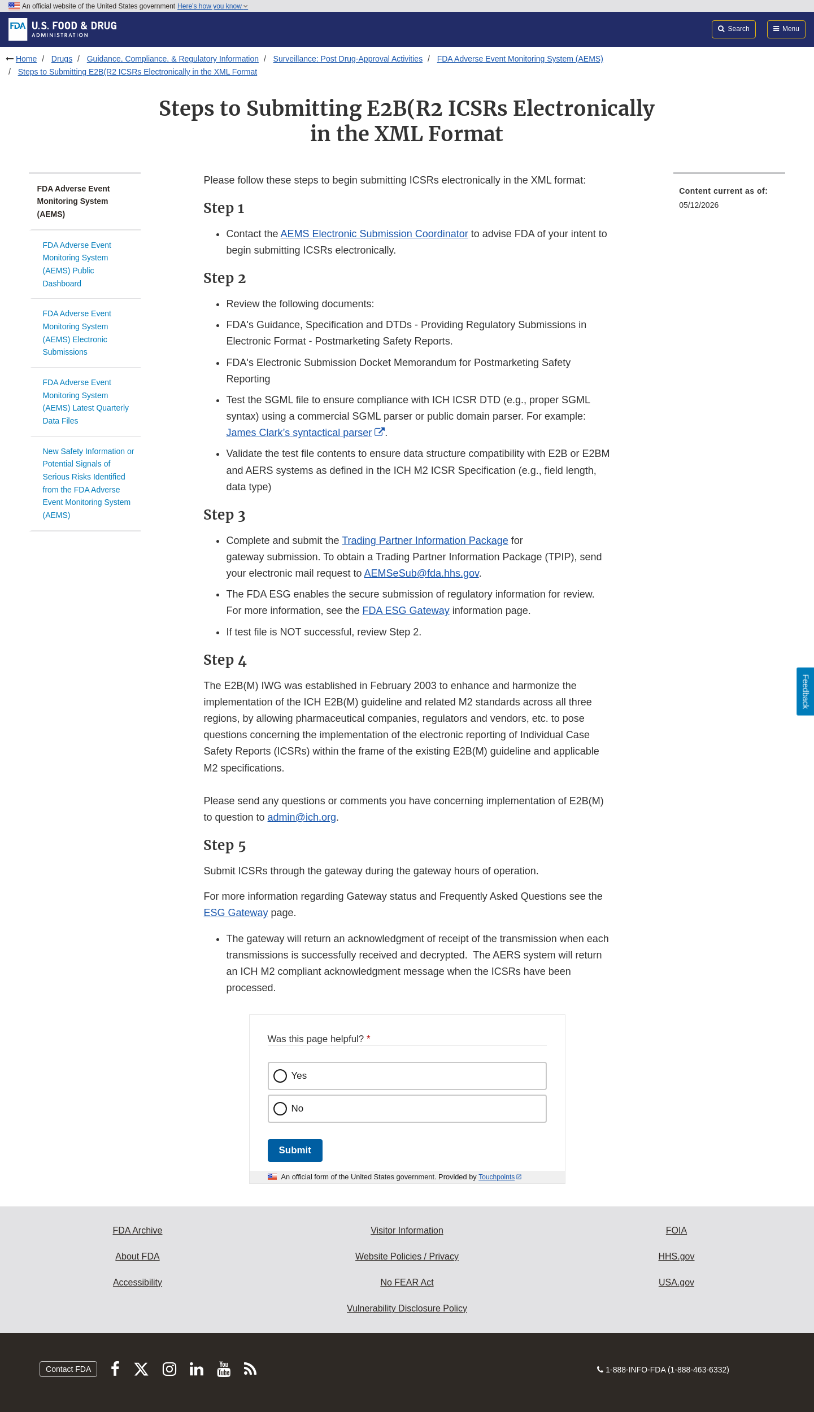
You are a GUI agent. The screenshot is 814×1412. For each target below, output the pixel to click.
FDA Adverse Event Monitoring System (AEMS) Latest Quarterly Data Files (86, 401)
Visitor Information (407, 1230)
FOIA (676, 1230)
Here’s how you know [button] (212, 6)
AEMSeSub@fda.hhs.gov (421, 573)
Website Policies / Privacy (407, 1256)
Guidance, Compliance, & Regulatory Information (173, 58)
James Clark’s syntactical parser (298, 432)
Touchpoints (496, 1177)
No (297, 1108)
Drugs (61, 58)
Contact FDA (68, 1369)
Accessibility (137, 1282)
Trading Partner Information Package (425, 540)
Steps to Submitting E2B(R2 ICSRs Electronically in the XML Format (138, 71)
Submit (295, 1150)
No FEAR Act (406, 1282)
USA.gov (676, 1282)
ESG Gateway (235, 912)
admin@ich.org (302, 817)
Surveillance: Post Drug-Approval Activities (348, 58)
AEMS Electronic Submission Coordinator (374, 233)
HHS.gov (676, 1256)
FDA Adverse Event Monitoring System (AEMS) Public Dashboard (77, 264)
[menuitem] (729, 201)
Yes (299, 1075)
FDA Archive (137, 1230)
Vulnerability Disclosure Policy (407, 1308)
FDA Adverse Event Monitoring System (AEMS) (520, 58)
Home (26, 58)
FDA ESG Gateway (406, 610)
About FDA (137, 1256)
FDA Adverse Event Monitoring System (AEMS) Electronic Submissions (77, 332)
